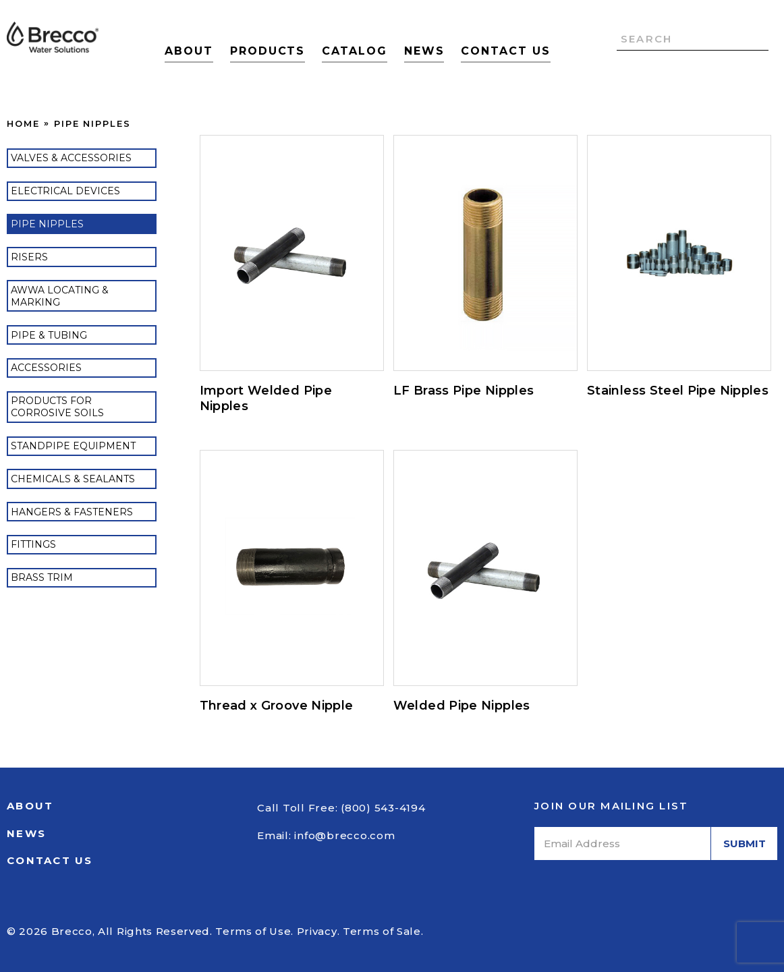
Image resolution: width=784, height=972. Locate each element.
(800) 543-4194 (383, 807)
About (189, 51)
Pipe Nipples (92, 123)
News (424, 51)
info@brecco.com (344, 835)
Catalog (354, 51)
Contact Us (505, 51)
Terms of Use (253, 931)
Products (267, 51)
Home (23, 123)
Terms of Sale (382, 931)
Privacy (317, 931)
